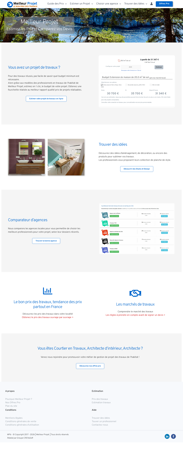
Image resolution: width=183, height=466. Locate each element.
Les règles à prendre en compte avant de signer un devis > (135, 315)
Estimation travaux (101, 402)
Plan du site (11, 406)
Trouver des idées (101, 418)
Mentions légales (13, 418)
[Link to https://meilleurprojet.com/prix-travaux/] (47, 291)
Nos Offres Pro (12, 402)
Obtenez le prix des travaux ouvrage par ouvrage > (47, 317)
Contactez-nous (100, 425)
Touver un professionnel (104, 421)
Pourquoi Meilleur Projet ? (18, 399)
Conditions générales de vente (20, 421)
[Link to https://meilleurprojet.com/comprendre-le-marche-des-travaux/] (135, 293)
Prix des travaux (100, 399)
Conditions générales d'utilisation (22, 425)
